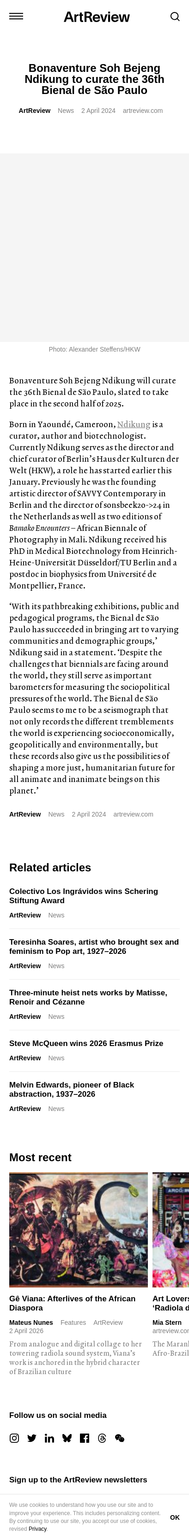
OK (175, 1517)
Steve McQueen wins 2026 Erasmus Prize (86, 855)
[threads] (102, 1249)
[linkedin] (49, 1249)
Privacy (37, 1529)
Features (73, 1134)
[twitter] (32, 1249)
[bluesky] (67, 1249)
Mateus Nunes (31, 1134)
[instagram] (14, 1249)
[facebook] (84, 1249)
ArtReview (34, 110)
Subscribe (48, 1405)
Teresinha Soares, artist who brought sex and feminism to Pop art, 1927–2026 (94, 758)
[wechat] (119, 1249)
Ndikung (134, 235)
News (66, 110)
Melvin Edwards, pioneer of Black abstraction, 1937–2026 (71, 901)
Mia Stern (167, 1134)
